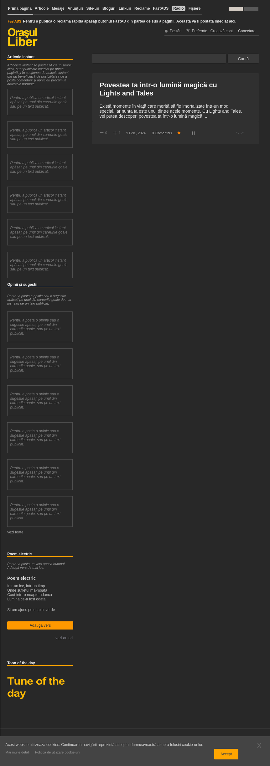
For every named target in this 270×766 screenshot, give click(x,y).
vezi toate (15, 532)
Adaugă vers (40, 625)
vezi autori (64, 638)
